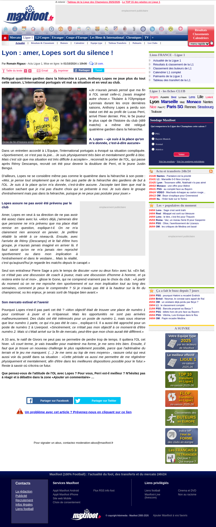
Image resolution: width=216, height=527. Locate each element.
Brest (173, 97)
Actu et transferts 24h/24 (173, 171)
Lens (192, 97)
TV (146, 37)
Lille (200, 97)
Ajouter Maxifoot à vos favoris (170, 515)
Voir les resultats (167, 161)
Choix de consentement (66, 502)
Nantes (208, 102)
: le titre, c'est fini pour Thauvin (172, 216)
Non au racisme (187, 494)
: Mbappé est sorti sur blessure (171, 213)
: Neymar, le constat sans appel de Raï (176, 298)
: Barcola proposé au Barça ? (171, 308)
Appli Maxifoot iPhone (65, 494)
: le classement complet (166, 305)
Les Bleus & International (107, 37)
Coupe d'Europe (76, 37)
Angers (154, 97)
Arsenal (159, 144)
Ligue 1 (28, 37)
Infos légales (24, 504)
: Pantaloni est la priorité (170, 176)
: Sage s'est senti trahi (167, 210)
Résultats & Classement (42, 43)
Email (42, 70)
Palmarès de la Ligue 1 (167, 76)
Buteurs (64, 43)
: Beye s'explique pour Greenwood (173, 195)
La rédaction (23, 491)
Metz (182, 102)
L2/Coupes (42, 37)
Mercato (15, 37)
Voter (181, 154)
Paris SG (175, 106)
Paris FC (161, 107)
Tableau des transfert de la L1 (171, 80)
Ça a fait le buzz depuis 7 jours (177, 290)
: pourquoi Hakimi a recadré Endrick (174, 295)
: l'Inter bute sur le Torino (168, 199)
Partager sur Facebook (48, 400)
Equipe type (96, 43)
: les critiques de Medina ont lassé (173, 226)
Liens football (24, 509)
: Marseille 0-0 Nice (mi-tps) (169, 179)
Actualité (20, 43)
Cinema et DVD (187, 490)
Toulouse (156, 111)
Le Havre (182, 97)
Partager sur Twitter (95, 401)
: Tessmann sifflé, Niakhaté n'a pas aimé (177, 182)
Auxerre (164, 97)
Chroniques (133, 37)
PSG (157, 133)
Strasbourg (205, 107)
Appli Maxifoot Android (66, 490)
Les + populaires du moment (176, 205)
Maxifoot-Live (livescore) (152, 496)
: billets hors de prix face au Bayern (174, 311)
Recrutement (24, 500)
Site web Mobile (62, 498)
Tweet (98, 70)
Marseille (169, 101)
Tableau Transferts (117, 43)
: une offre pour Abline (169, 185)
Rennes (190, 107)
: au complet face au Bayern (170, 189)
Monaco (194, 102)
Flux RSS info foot (104, 490)
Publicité (21, 496)
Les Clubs (152, 43)
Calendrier (79, 43)
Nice (153, 107)
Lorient (209, 97)
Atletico (159, 149)
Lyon (154, 101)
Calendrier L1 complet (167, 72)
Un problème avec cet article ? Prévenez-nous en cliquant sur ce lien (78, 412)
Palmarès (137, 43)
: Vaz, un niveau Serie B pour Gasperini (177, 220)
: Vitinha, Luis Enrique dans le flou (173, 315)
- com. (96, 63)
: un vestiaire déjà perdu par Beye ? (173, 302)
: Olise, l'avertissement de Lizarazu (174, 223)
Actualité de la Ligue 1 (167, 60)
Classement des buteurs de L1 (172, 68)
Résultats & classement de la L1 (173, 64)
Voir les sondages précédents (190, 161)
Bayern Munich (162, 139)
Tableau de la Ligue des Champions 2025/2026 (93, 2)
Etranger (58, 37)
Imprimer (61, 70)
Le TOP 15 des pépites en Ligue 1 (141, 2)
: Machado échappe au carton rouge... (177, 192)
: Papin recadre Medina (167, 318)
